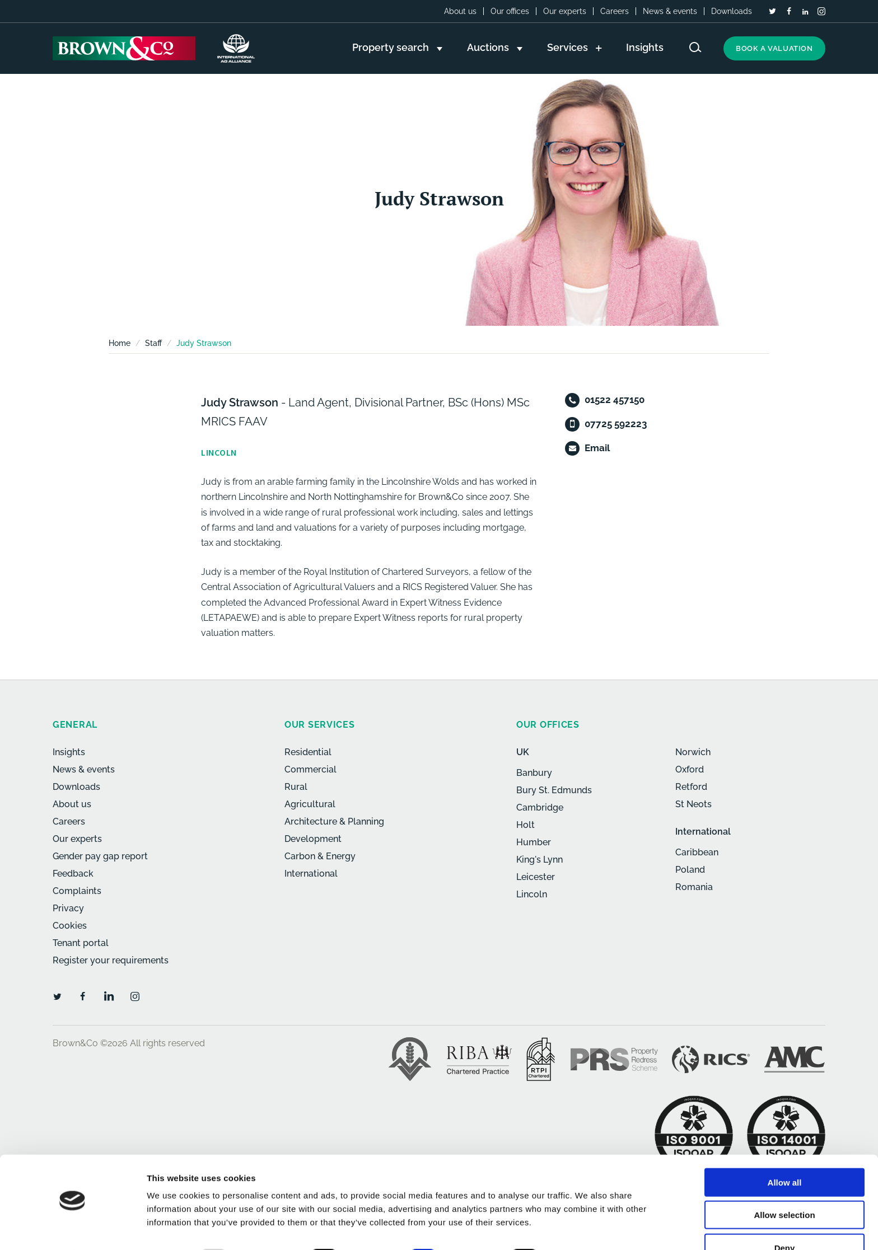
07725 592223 (616, 423)
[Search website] (695, 47)
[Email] (572, 448)
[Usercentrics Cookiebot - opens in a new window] (73, 1228)
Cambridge (539, 807)
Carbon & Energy (320, 856)
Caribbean (696, 852)
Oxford (689, 769)
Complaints (77, 891)
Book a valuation (774, 48)
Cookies (70, 925)
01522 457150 (615, 399)
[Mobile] (572, 424)
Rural (295, 786)
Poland (690, 869)
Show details (588, 1228)
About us (460, 11)
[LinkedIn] (805, 12)
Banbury (534, 772)
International (311, 873)
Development (313, 839)
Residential (307, 752)
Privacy (68, 908)
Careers (614, 11)
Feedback (73, 873)
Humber (533, 842)
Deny (784, 1217)
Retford (691, 786)
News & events (670, 11)
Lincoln (531, 894)
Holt (525, 825)
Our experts (564, 11)
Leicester (535, 877)
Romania (694, 887)
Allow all (785, 1152)
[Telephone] (572, 400)
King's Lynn (539, 859)
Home (119, 343)
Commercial (310, 769)
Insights (69, 752)
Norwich (693, 752)
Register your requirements (111, 960)
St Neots (693, 804)
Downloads (731, 11)
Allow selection (784, 1185)
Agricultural (309, 804)
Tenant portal (81, 943)
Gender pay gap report (100, 856)
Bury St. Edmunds (554, 790)
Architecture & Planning (334, 821)
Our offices (510, 11)
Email (597, 447)
